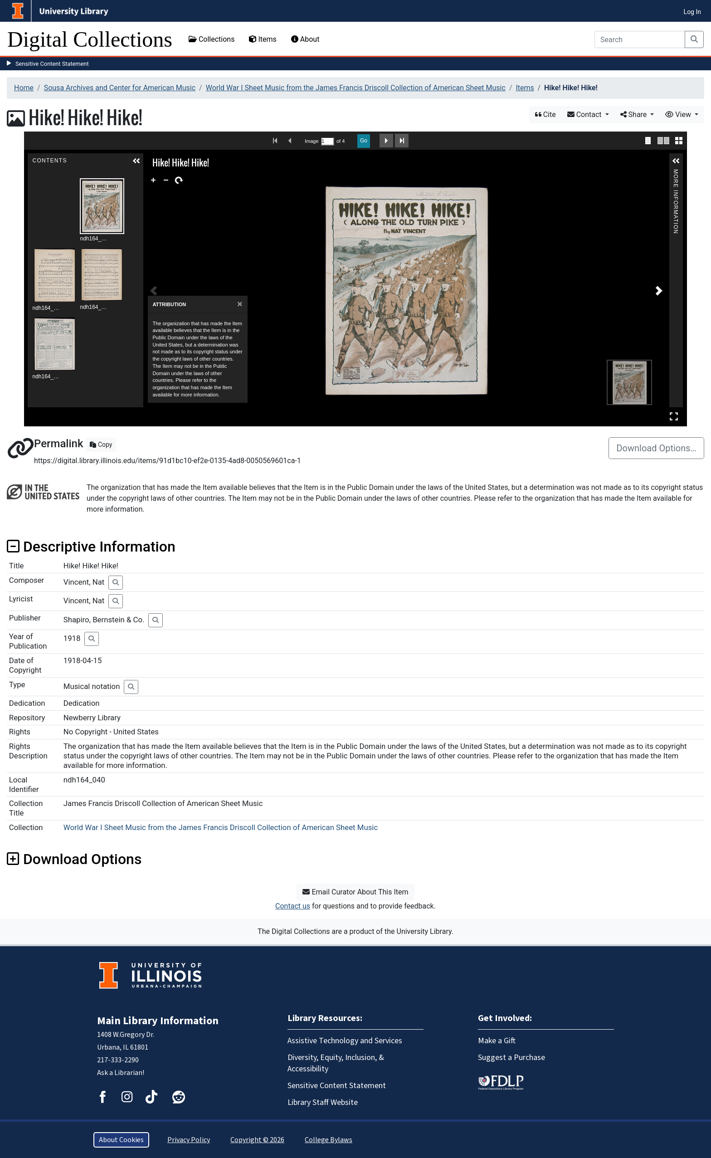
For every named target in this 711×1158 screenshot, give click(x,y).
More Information (676, 173)
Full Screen (674, 416)
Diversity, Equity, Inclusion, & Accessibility (335, 1063)
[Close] (240, 304)
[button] (136, 161)
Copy (101, 444)
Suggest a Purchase (511, 1057)
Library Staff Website (322, 1102)
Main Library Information (158, 1021)
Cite (545, 114)
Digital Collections (89, 39)
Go (363, 140)
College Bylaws (328, 1140)
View (679, 114)
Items (262, 39)
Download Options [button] (74, 859)
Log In (692, 11)
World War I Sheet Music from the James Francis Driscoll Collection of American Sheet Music (356, 87)
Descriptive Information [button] (91, 546)
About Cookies (121, 1140)
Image (311, 141)
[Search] (639, 39)
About (305, 39)
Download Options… (656, 448)
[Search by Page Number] (327, 141)
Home (24, 87)
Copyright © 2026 (257, 1140)
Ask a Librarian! (120, 1073)
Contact (585, 114)
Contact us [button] (292, 906)
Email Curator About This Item (355, 892)
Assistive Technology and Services (344, 1040)
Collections (212, 39)
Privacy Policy (188, 1140)
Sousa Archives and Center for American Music (119, 87)
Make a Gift (497, 1040)
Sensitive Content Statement (52, 63)
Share (634, 114)
